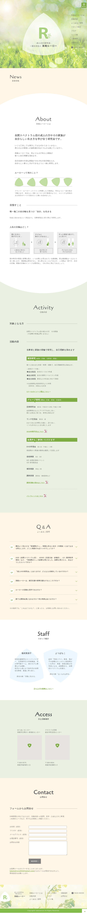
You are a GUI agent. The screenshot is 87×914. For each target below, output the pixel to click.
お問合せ (74, 42)
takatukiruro (40, 913)
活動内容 (74, 19)
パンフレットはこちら (36, 496)
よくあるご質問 (77, 23)
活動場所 (74, 39)
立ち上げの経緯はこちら (43, 689)
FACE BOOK (78, 47)
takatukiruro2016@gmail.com (22, 873)
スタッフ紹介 (76, 27)
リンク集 (74, 35)
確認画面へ (35, 864)
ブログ (73, 31)
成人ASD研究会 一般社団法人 (19, 897)
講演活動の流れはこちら (37, 483)
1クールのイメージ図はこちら (38, 392)
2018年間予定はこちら (37, 431)
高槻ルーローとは (77, 15)
